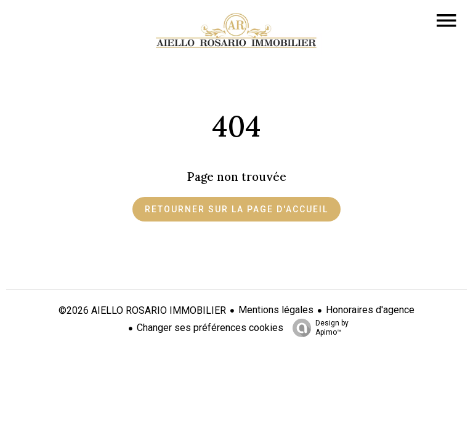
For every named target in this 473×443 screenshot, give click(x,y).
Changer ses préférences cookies (210, 327)
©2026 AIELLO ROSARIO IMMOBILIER (142, 310)
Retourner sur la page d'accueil (236, 209)
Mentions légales (275, 310)
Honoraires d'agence (370, 310)
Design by (317, 328)
